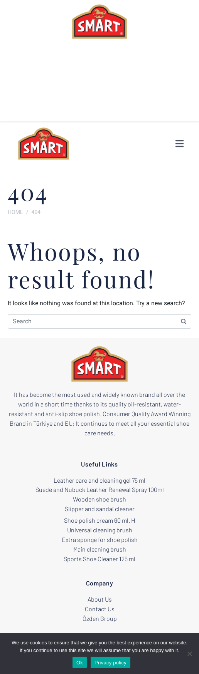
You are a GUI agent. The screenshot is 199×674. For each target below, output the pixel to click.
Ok (79, 663)
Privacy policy (110, 663)
